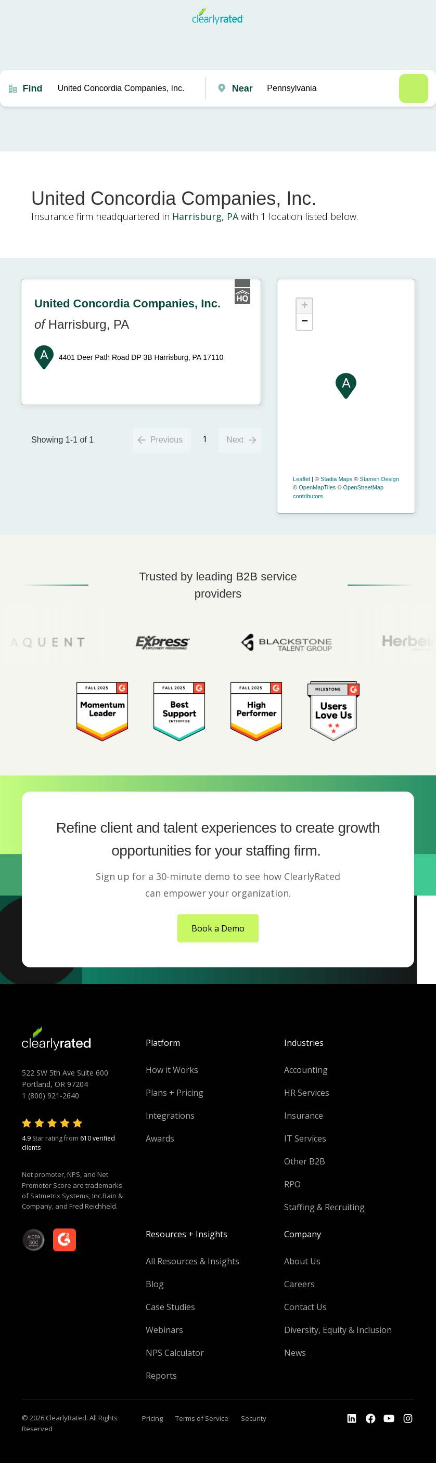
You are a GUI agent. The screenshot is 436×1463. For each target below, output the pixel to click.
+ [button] (304, 306)
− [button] (304, 322)
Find (32, 88)
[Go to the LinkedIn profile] (351, 1419)
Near (242, 88)
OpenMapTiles (317, 487)
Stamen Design (379, 479)
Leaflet (301, 479)
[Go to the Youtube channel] (389, 1419)
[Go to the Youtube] (370, 1419)
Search (413, 88)
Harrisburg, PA (205, 216)
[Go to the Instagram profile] (408, 1419)
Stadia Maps (336, 479)
